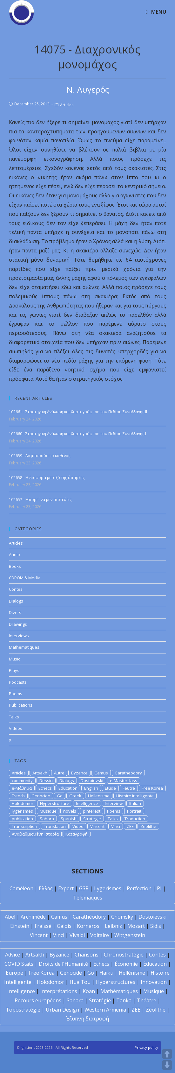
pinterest (91, 811)
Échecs (101, 963)
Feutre (129, 788)
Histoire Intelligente (135, 796)
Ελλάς (46, 888)
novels (69, 811)
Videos (15, 728)
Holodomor (22, 803)
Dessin (46, 780)
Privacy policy (146, 1047)
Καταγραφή (76, 834)
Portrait (134, 811)
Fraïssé (43, 925)
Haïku (106, 972)
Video (78, 826)
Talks (14, 717)
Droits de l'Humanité (63, 963)
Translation (55, 826)
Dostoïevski (152, 916)
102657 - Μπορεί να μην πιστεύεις (40, 499)
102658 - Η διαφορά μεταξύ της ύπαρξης (46, 477)
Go (60, 796)
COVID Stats (18, 963)
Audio (14, 554)
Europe (14, 972)
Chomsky (122, 916)
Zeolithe (148, 826)
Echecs (45, 788)
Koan (89, 991)
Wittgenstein (129, 935)
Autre (59, 773)
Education (67, 788)
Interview (114, 803)
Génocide (71, 972)
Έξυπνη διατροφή (87, 1018)
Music (14, 659)
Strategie (92, 819)
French (18, 796)
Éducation (155, 963)
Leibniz (113, 925)
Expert (66, 888)
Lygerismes (107, 888)
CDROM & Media (24, 578)
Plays (14, 670)
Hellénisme (132, 972)
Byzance (79, 773)
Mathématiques (119, 991)
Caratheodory (128, 773)
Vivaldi (77, 935)
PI (159, 888)
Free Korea (152, 788)
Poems (15, 693)
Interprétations (58, 991)
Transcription (24, 826)
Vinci (115, 826)
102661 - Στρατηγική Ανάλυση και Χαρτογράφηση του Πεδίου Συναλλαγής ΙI (78, 411)
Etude (110, 788)
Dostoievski (92, 780)
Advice (12, 954)
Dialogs (16, 601)
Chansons (86, 954)
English (91, 788)
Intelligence (87, 803)
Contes (16, 589)
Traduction (135, 819)
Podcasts (18, 682)
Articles (66, 105)
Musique (48, 811)
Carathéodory (89, 916)
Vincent (97, 826)
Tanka (123, 1000)
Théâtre (146, 1000)
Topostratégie (23, 1009)
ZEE (130, 826)
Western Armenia (105, 1009)
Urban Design (62, 1009)
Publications (20, 705)
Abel (10, 916)
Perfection (139, 888)
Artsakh (39, 773)
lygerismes (22, 811)
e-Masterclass (123, 780)
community (22, 780)
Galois (64, 925)
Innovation (154, 981)
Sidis (155, 925)
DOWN (167, 1065)
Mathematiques (24, 647)
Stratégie (100, 1000)
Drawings (18, 624)
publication (22, 819)
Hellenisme (99, 796)
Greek (75, 796)
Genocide (40, 796)
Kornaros (88, 925)
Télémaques (87, 897)
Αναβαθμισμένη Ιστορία (35, 834)
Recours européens (38, 1000)
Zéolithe (155, 1009)
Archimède (33, 916)
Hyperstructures (115, 981)
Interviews (19, 636)
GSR (84, 888)
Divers (15, 612)
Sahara (47, 819)
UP (167, 1054)
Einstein (19, 925)
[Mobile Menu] (156, 11)
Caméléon (21, 888)
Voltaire (99, 935)
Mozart (136, 925)
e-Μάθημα (22, 788)
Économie (126, 963)
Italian (135, 803)
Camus (101, 773)
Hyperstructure (54, 803)
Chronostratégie (124, 954)
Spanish (69, 819)
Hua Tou (80, 981)
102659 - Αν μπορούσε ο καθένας (39, 455)
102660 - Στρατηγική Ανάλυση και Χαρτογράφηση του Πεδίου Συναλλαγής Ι (77, 433)
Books (15, 566)
